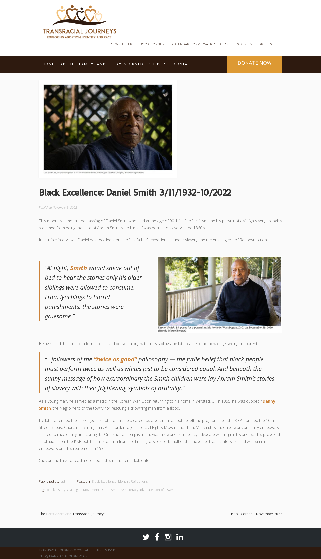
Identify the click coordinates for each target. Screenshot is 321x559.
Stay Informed (127, 64)
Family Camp (92, 64)
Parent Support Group (257, 44)
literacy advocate (140, 489)
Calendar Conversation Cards (200, 44)
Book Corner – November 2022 (256, 513)
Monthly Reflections (133, 481)
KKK (123, 489)
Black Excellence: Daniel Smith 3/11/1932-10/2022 (135, 192)
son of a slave (164, 489)
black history (56, 489)
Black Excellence (104, 481)
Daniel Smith (110, 489)
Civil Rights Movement (83, 489)
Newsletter (121, 44)
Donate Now (254, 62)
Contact (183, 64)
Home (48, 64)
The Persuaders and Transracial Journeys (72, 513)
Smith (78, 268)
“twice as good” (115, 359)
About (67, 64)
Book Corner (152, 44)
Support (158, 64)
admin (65, 481)
